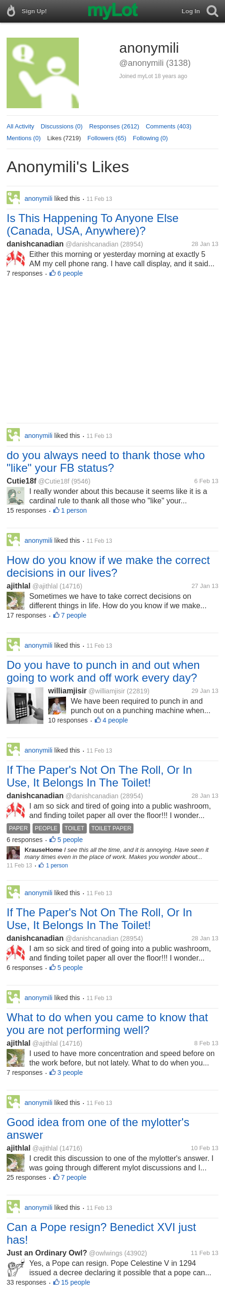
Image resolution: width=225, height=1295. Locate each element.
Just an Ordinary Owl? (47, 1253)
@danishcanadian (92, 244)
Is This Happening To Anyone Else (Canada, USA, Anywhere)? (93, 224)
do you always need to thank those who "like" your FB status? (106, 461)
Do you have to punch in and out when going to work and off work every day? (103, 671)
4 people (115, 720)
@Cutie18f (53, 481)
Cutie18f (21, 481)
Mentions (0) (24, 138)
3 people (70, 1072)
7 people (74, 615)
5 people (70, 839)
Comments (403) (169, 126)
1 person (74, 510)
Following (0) (150, 138)
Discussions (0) (62, 126)
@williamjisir (107, 691)
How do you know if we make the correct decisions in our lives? (108, 566)
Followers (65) (106, 138)
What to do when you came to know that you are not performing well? (107, 1023)
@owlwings (105, 1253)
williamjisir (67, 691)
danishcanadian (35, 244)
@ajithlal (45, 586)
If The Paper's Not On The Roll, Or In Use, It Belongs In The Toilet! (99, 776)
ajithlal (19, 586)
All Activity (20, 126)
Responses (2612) (114, 126)
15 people (76, 1282)
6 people (70, 273)
